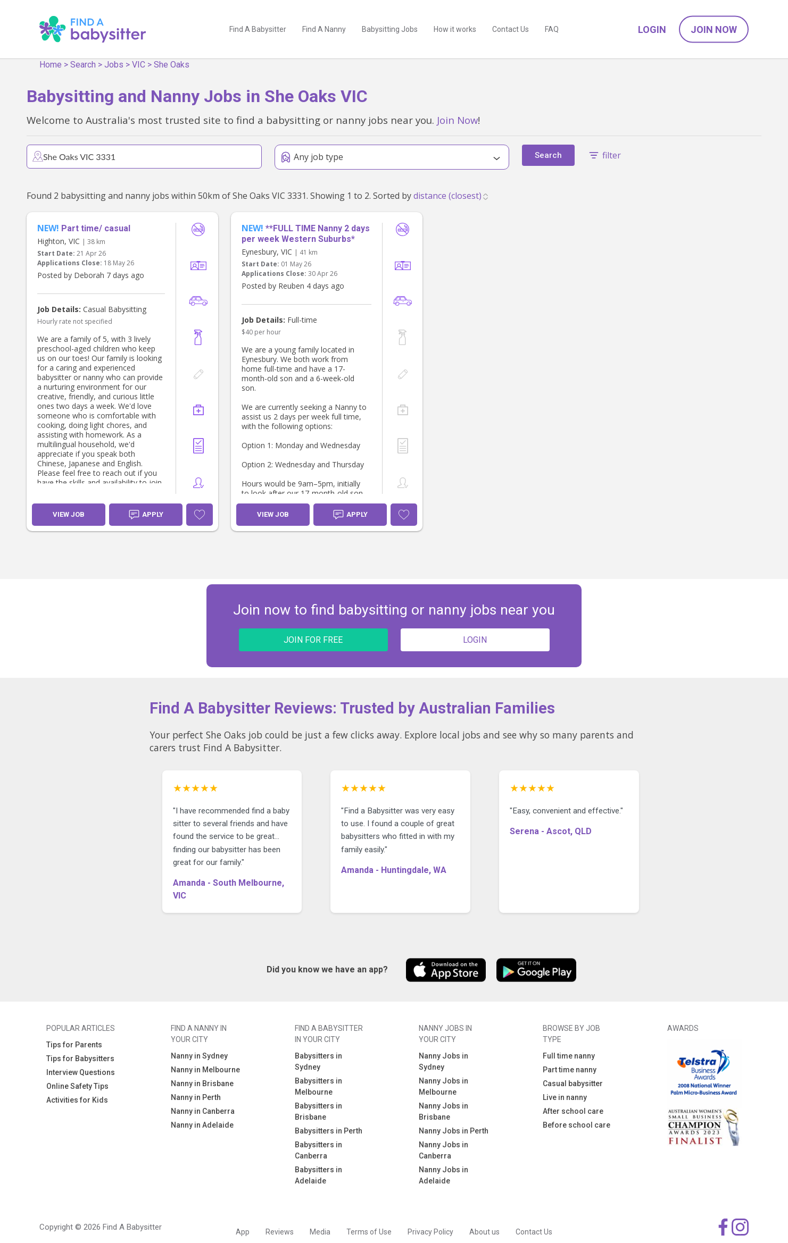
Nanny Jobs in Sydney (443, 1061)
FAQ (552, 29)
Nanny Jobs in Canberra (443, 1150)
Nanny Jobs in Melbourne (443, 1086)
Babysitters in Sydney (318, 1061)
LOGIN (475, 640)
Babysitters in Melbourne (318, 1086)
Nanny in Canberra (203, 1111)
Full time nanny (569, 1056)
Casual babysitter (573, 1083)
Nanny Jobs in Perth (453, 1131)
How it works (455, 29)
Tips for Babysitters (80, 1058)
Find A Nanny (324, 29)
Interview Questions (80, 1072)
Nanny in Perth (196, 1097)
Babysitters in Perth (328, 1131)
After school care (573, 1111)
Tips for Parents (74, 1044)
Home (50, 65)
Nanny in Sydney (199, 1056)
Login (652, 29)
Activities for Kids (77, 1100)
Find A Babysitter (257, 29)
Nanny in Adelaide (202, 1125)
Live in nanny (565, 1097)
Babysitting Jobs (390, 29)
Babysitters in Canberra (318, 1150)
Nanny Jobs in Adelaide (443, 1175)
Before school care (576, 1125)
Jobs (113, 65)
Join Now (714, 29)
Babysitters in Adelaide (318, 1175)
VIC (138, 65)
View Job (69, 514)
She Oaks (171, 65)
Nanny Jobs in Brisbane (443, 1111)
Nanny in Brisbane (202, 1083)
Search (83, 65)
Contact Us (510, 29)
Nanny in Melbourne (205, 1069)
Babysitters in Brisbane (318, 1111)
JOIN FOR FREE (313, 640)
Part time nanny (569, 1069)
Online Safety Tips (77, 1086)
